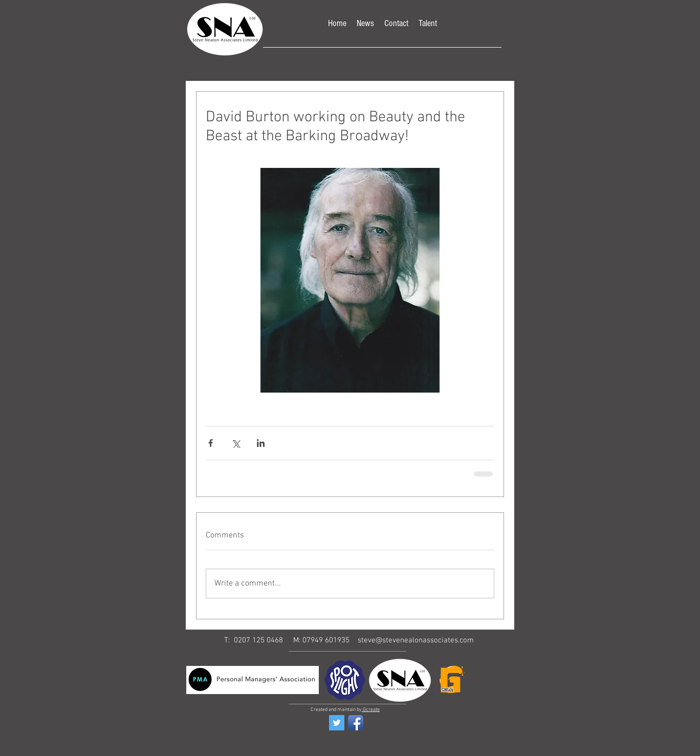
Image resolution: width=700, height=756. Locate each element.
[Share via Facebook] (210, 443)
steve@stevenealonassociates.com (416, 640)
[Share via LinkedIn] (261, 443)
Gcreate (371, 709)
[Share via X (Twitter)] (235, 443)
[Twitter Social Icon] (336, 722)
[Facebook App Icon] (355, 722)
